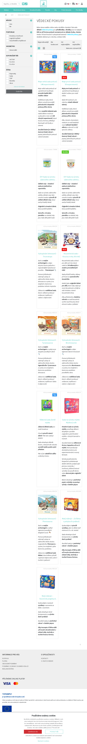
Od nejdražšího (76, 43)
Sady (11, 76)
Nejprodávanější (43, 42)
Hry (12, 15)
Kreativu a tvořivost (16, 36)
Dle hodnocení (54, 43)
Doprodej (13, 74)
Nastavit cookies (43, 741)
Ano (11, 24)
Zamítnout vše (33, 732)
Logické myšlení (15, 38)
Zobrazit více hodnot (19, 86)
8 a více (12, 64)
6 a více (12, 62)
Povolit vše (54, 732)
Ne (10, 26)
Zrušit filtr (19, 91)
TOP (11, 78)
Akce (11, 83)
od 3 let (12, 59)
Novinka (12, 81)
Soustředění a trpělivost (18, 41)
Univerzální (13, 50)
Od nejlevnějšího (65, 43)
